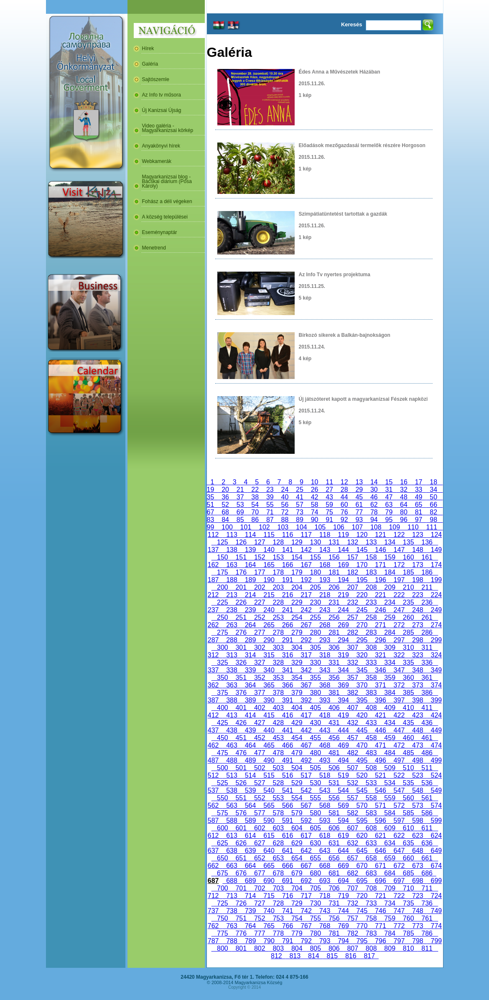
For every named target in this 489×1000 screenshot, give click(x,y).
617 (306, 835)
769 (343, 925)
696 (380, 880)
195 (362, 579)
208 (371, 587)
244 (343, 609)
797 (399, 940)
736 (427, 903)
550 (222, 798)
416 (287, 715)
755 (315, 918)
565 (269, 805)
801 (241, 948)
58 (314, 504)
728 (278, 903)
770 (362, 925)
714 (250, 895)
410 (408, 707)
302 (259, 647)
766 (287, 925)
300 (222, 647)
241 (287, 609)
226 (241, 602)
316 (287, 655)
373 (417, 685)
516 (287, 775)
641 (287, 850)
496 (380, 760)
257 (352, 617)
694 (343, 880)
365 (269, 685)
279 (297, 632)
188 (231, 579)
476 (241, 752)
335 (408, 662)
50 (433, 497)
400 (222, 707)
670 (362, 865)
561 (427, 798)
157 (352, 557)
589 (250, 820)
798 (417, 940)
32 (403, 489)
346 (380, 670)
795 (362, 940)
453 (278, 737)
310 (408, 647)
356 (334, 677)
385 (408, 692)
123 (417, 534)
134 (389, 542)
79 (389, 512)
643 (325, 850)
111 (432, 527)
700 (222, 888)
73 (299, 512)
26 (314, 489)
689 (250, 880)
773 (417, 925)
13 (359, 482)
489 (250, 760)
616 (287, 835)
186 (427, 572)
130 (315, 542)
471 (380, 745)
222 (399, 594)
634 (389, 843)
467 (306, 745)
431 (334, 722)
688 (231, 880)
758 (371, 918)
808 (371, 948)
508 (371, 767)
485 (408, 752)
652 (259, 858)
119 (343, 534)
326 (241, 662)
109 (394, 527)
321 (380, 655)
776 (241, 933)
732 (352, 903)
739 (250, 910)
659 (389, 858)
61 (359, 504)
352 (259, 677)
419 (343, 715)
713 (231, 895)
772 (399, 925)
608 (371, 828)
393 (325, 700)
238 (231, 609)
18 (433, 482)
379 (297, 692)
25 (299, 489)
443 (325, 730)
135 (408, 542)
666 (287, 865)
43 (329, 497)
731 (334, 903)
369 (343, 685)
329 (297, 662)
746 (380, 910)
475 (222, 752)
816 (350, 955)
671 (380, 865)
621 (380, 835)
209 (389, 587)
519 (343, 775)
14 (374, 482)
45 (359, 497)
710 (408, 888)
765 (269, 925)
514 (250, 775)
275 (222, 632)
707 (352, 888)
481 (334, 752)
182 (352, 572)
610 (408, 828)
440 (269, 730)
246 (380, 609)
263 (231, 624)
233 (371, 602)
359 (389, 677)
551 (241, 798)
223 (417, 594)
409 (389, 707)
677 (259, 873)
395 (362, 700)
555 (315, 798)
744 (343, 910)
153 (278, 557)
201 (241, 587)
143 (325, 549)
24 (285, 489)
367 (306, 685)
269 (343, 624)
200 (222, 587)
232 (352, 602)
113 (231, 534)
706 (334, 888)
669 (343, 865)
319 (343, 655)
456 (334, 737)
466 (287, 745)
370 (362, 685)
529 (297, 782)
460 (408, 737)
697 (399, 880)
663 (231, 865)
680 (315, 873)
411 (427, 707)
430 (315, 722)
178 (278, 572)
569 (343, 805)
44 (344, 497)
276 (241, 632)
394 (343, 700)
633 (371, 843)
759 (389, 918)
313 (231, 655)
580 (315, 813)
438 (231, 730)
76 (344, 512)
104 (301, 527)
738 (231, 910)
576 (241, 813)
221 (380, 594)
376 (241, 692)
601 (241, 828)
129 (297, 542)
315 (269, 655)
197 (399, 579)
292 (306, 640)
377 (259, 692)
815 (332, 955)
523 (417, 775)
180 (315, 572)
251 (241, 617)
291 (287, 640)
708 (371, 888)
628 (278, 843)
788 (231, 940)
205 (315, 587)
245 (362, 609)
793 (325, 940)
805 (315, 948)
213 (231, 594)
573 (417, 805)
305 (315, 647)
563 (231, 805)
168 (325, 564)
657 (352, 858)
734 (389, 903)
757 (352, 918)
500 (222, 767)
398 (417, 700)
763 (231, 925)
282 (352, 632)
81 (418, 512)
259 (389, 617)
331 (334, 662)
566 (287, 805)
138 (231, 549)
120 (362, 534)
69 (240, 512)
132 (352, 542)
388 (231, 700)
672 (399, 865)
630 (315, 843)
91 (329, 519)
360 (408, 677)
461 (427, 737)
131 (334, 542)
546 (380, 790)
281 (334, 632)
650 (222, 858)
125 (222, 542)
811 (427, 948)
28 (344, 489)
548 (417, 790)
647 (399, 850)
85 (240, 519)
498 (417, 760)
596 (380, 820)
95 (389, 519)
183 (371, 572)
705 (315, 888)
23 (270, 489)
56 (285, 504)
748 (417, 910)
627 (259, 843)
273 (417, 624)
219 (343, 594)
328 (278, 662)
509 (389, 767)
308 (371, 647)
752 (259, 918)
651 (241, 858)
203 (278, 587)
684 (389, 873)
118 (325, 534)
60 (344, 504)
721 (380, 895)
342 (306, 670)
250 (222, 617)
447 (399, 730)
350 (222, 677)
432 (352, 722)
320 (362, 655)
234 (389, 602)
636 (427, 843)
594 (343, 820)
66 (433, 504)
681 (334, 873)
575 (222, 813)
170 (362, 564)
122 (399, 534)
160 (408, 557)
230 (315, 602)
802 (259, 948)
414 (250, 715)
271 (380, 624)
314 (250, 655)
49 (418, 497)
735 (408, 903)
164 (250, 564)
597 (399, 820)
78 (374, 512)
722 (399, 895)
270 (362, 624)
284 (389, 632)
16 (403, 482)
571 (380, 805)
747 (399, 910)
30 (374, 489)
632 (352, 843)
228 (278, 602)
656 (334, 858)
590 (269, 820)
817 (369, 955)
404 (297, 707)
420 (362, 715)
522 (399, 775)
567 (306, 805)
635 (408, 843)
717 (306, 895)
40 (285, 497)
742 (306, 910)
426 (241, 722)
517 (306, 775)
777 (259, 933)
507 (352, 767)
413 (231, 715)
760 (408, 918)
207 (352, 587)
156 (334, 557)
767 (306, 925)
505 (315, 767)
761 (427, 918)
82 (433, 512)
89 (299, 519)
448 (417, 730)
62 (374, 504)
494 (343, 760)
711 (427, 888)
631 (334, 843)
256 (334, 617)
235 (408, 602)
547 (399, 790)
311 (427, 647)
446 (380, 730)
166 (287, 564)
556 (334, 798)
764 (250, 925)
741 (287, 910)
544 (343, 790)
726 (241, 903)
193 (325, 579)
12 (344, 482)
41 (299, 497)
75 (329, 512)
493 (325, 760)
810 (408, 948)
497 (399, 760)
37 (240, 497)
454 (297, 737)
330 (315, 662)
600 (222, 828)
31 (389, 489)
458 (371, 737)
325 (222, 662)
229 (297, 602)
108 (376, 527)
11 (329, 482)
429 (297, 722)
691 (287, 880)
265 (269, 624)
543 (325, 790)
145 (362, 549)
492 (306, 760)
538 (231, 790)
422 (399, 715)
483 (371, 752)
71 (270, 512)
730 (315, 903)
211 (427, 587)
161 (427, 557)
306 (334, 647)
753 (278, 918)
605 (315, 828)
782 (352, 933)
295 (362, 640)
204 (297, 587)
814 (313, 955)
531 (334, 782)
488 (231, 760)
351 (241, 677)
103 (283, 527)
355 (315, 677)
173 (417, 564)
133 (371, 542)
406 (334, 707)
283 (371, 632)
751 (241, 918)
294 (343, 640)
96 (403, 519)
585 (408, 813)
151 (241, 557)
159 (389, 557)
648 (417, 850)
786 (427, 933)
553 (278, 798)
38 (254, 497)
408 (371, 707)
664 (250, 865)
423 (417, 715)
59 (329, 504)
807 (352, 948)
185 (408, 572)
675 (222, 873)
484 (389, 752)
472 (399, 745)
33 (418, 489)
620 (362, 835)
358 (371, 677)
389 (250, 700)
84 (225, 519)
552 (259, 798)
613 (231, 835)
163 (231, 564)
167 (306, 564)
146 (380, 549)
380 (315, 692)
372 (399, 685)
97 (418, 519)
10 (314, 482)
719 (343, 895)
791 (287, 940)
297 (399, 640)
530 (315, 782)
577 (259, 813)
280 (315, 632)
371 (380, 685)
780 (315, 933)
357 (352, 677)
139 (250, 549)
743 (325, 910)
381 (334, 692)
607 (352, 828)
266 (287, 624)
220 (362, 594)
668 (325, 865)
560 (408, 798)
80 (403, 512)
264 (250, 624)
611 (427, 828)
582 (352, 813)
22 (254, 489)
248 (417, 609)
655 (315, 858)
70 (254, 512)
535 (408, 782)
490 (269, 760)
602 (259, 828)
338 (231, 670)
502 (259, 767)
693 (325, 880)
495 (362, 760)
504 (297, 767)
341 (287, 670)
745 (362, 910)
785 (408, 933)
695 (362, 880)
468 (325, 745)
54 (254, 504)
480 (315, 752)
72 (285, 512)
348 (417, 670)
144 (343, 549)
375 (222, 692)
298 (417, 640)
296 (380, 640)
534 (389, 782)
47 (389, 497)
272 (399, 624)
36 (225, 497)
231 (334, 602)
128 (278, 542)
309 (389, 647)
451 (241, 737)
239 (250, 609)
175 (222, 572)
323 (417, 655)
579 (297, 813)
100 (227, 527)
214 (250, 594)
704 (297, 888)
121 (380, 534)
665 (269, 865)
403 (278, 707)
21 (240, 489)
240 (269, 609)
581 (334, 813)
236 (427, 602)
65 (418, 504)
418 (325, 715)
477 (259, 752)
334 (389, 662)
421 (380, 715)
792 (306, 940)
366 (287, 685)
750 (222, 918)
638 (231, 850)
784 (389, 933)
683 (371, 873)
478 (278, 752)
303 (278, 647)
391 (287, 700)
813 (295, 955)
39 (270, 497)
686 (427, 873)
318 (325, 655)
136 (427, 542)
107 (357, 527)
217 (306, 594)
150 (222, 557)
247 (399, 609)
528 (278, 782)
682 (352, 873)
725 (222, 903)
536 (427, 782)
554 (297, 798)
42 (314, 497)
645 (362, 850)
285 (408, 632)
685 (408, 873)
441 (287, 730)
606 (334, 828)
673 (417, 865)
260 (408, 617)
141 (287, 549)
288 (231, 640)
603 (278, 828)
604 (297, 828)
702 (259, 888)
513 (231, 775)
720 (362, 895)
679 (297, 873)
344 (343, 670)
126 (241, 542)
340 (269, 670)
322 (399, 655)
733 (371, 903)
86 (254, 519)
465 (269, 745)
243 (325, 609)
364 (250, 685)
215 (269, 594)
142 (306, 549)
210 (408, 587)
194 (343, 579)
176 (241, 572)
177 (259, 572)
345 (362, 670)
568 (325, 805)
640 (269, 850)
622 (399, 835)
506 (334, 767)
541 (287, 790)
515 (269, 775)
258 (371, 617)
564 (250, 805)
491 (287, 760)
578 (278, 813)
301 (241, 647)
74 (314, 512)
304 (297, 647)
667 (306, 865)
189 (250, 579)
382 (352, 692)
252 (259, 617)
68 (225, 512)
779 (297, 933)
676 (241, 873)
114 (250, 534)
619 (343, 835)
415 (269, 715)
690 (269, 880)
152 (259, 557)
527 (259, 782)
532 (352, 782)
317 (306, 655)
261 (427, 617)
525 (222, 782)
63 (389, 504)
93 (359, 519)
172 (399, 564)
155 (315, 557)
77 (359, 512)
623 (417, 835)
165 (269, 564)
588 (231, 820)
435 (408, 722)
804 (297, 948)
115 (269, 534)
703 (278, 888)
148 (417, 549)
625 (222, 843)
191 (287, 579)
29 (359, 489)
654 (297, 858)
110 (413, 527)
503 (278, 767)
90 (314, 519)
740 (269, 910)
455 (315, 737)
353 (278, 677)
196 (380, 579)
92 (344, 519)
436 (427, 722)
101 (246, 527)
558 (371, 798)
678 (278, 873)
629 (297, 843)
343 (325, 670)
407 (352, 707)
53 (240, 504)
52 (225, 504)
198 (417, 579)
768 (325, 925)
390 (269, 700)
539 (250, 790)
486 (427, 752)
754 (297, 918)
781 (334, 933)
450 (222, 737)
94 (374, 519)
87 (270, 519)
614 (250, 835)
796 (380, 940)
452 (259, 737)
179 (297, 572)
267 (306, 624)
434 (389, 722)
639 (250, 850)
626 (241, 843)
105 (320, 527)
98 (433, 519)
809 (389, 948)
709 (389, 888)
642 (306, 850)
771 (380, 925)
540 (269, 790)
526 (241, 782)
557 (352, 798)
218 (325, 594)
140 (269, 549)
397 (399, 700)
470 (362, 745)
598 (417, 820)
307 (352, 647)
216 (287, 594)
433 (371, 722)
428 (278, 722)
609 (389, 828)
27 (329, 489)
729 (297, 903)
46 (374, 497)
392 (306, 700)
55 (270, 504)
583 (371, 813)
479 (297, 752)
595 (362, 820)
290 (269, 640)
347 (399, 670)
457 (352, 737)
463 (231, 745)
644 (343, 850)
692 (306, 880)
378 (278, 692)
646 (380, 850)
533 (371, 782)
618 (325, 835)
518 (325, 775)
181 (334, 572)
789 (250, 940)
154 (297, 557)
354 (297, 677)
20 (225, 489)
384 (389, 692)
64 (403, 504)
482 (352, 752)
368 (325, 685)
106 (338, 527)
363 (231, 685)
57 (299, 504)
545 (362, 790)
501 (241, 767)
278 (278, 632)
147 (399, 549)
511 (427, 767)
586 (427, 813)
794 (343, 940)
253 (278, 617)
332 (352, 662)
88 (285, 519)
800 (222, 948)
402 (259, 707)
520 (362, 775)
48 (403, 497)
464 (250, 745)
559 (389, 798)
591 (287, 820)
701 (241, 888)
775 (222, 933)
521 (380, 775)
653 (278, 858)
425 (222, 722)
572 (399, 805)
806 (334, 948)
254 (297, 617)
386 (427, 692)
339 (250, 670)
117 (306, 534)
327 (259, 662)
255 (315, 617)
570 (362, 805)
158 (371, 557)
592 (306, 820)
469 (343, 745)
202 (259, 587)
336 (427, 662)
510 (408, 767)
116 (287, 534)
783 (371, 933)
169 (343, 564)
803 (278, 948)
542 (306, 790)
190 (269, 579)
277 (259, 632)
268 (325, 624)
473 (417, 745)
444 (343, 730)
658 (371, 858)
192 (306, 579)
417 (306, 715)
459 (389, 737)
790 (269, 940)
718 (325, 895)
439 (250, 730)
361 (427, 677)
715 (269, 895)
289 (250, 640)
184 (389, 572)
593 (325, 820)
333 (371, 662)
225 (222, 602)
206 (334, 587)
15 (389, 482)
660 (408, 858)
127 (259, 542)
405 (315, 707)
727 (259, 903)
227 (259, 602)
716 (287, 895)
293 (325, 640)
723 (417, 895)
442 (306, 730)
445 (362, 730)
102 (264, 527)
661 (427, 858)
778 (278, 933)
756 (334, 918)
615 (269, 835)
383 (371, 692)
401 (241, 707)
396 (380, 700)
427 (259, 722)
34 (433, 489)
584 (389, 813)
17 (418, 482)
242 (306, 609)
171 (380, 564)
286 (427, 632)
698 (417, 880)
